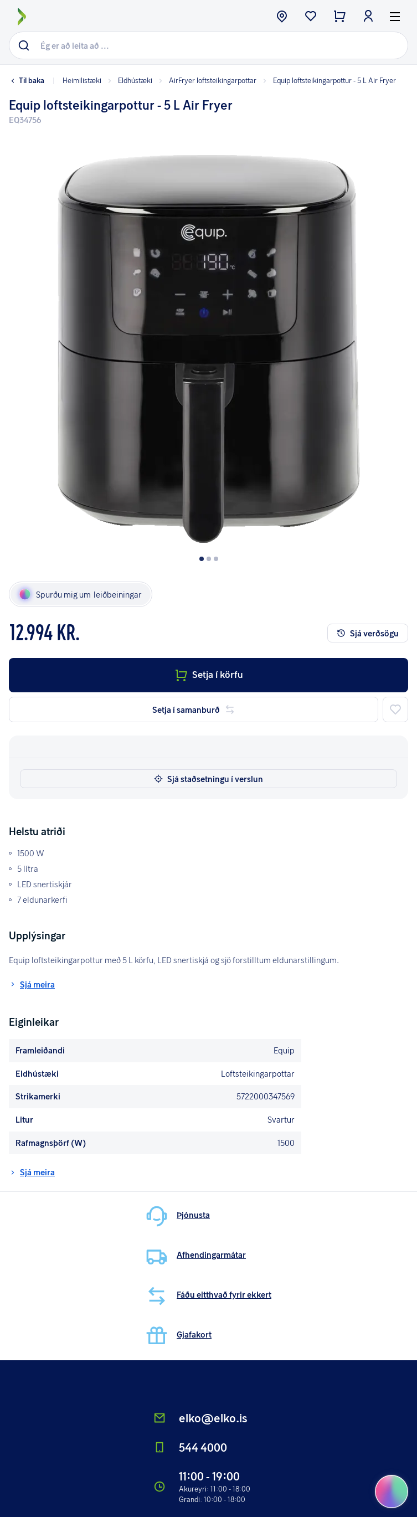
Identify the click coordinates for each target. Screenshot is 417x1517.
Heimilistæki (82, 80)
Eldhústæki (129, 80)
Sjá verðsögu (368, 633)
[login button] (368, 17)
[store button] (282, 17)
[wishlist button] (310, 17)
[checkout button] (339, 17)
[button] (208, 341)
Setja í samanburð (193, 709)
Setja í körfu (208, 674)
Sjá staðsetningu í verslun (208, 778)
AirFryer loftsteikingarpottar (206, 80)
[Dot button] (201, 559)
